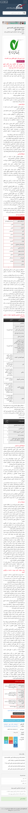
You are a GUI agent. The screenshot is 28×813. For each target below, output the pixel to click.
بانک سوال (23, 781)
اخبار (18, 32)
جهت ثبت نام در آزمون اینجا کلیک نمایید (16, 710)
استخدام (15, 32)
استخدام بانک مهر (13, 724)
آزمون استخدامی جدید (8, 32)
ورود (6, 2)
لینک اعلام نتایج (21, 61)
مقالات (24, 783)
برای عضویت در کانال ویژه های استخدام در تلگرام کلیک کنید (13, 720)
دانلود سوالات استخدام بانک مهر (18, 716)
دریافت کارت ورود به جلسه (19, 713)
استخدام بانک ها (7, 726)
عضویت (2, 2)
